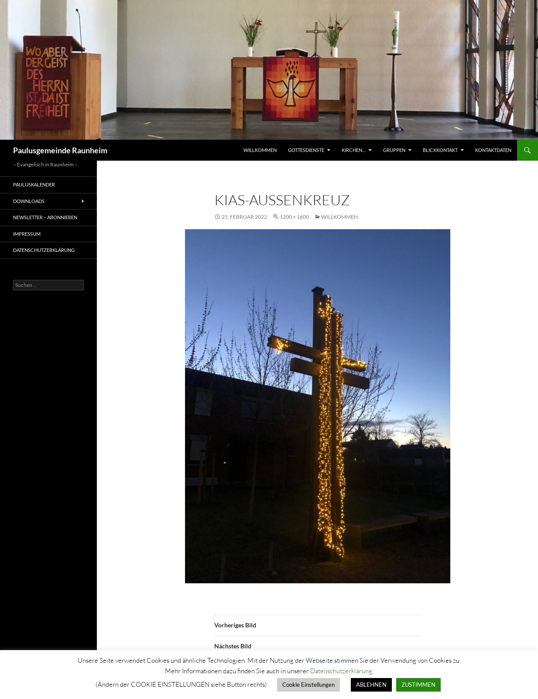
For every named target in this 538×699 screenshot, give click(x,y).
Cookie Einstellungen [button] (308, 684)
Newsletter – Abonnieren (45, 217)
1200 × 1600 (294, 216)
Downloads (29, 201)
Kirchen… (354, 150)
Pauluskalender (34, 184)
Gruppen (394, 150)
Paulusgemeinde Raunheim (60, 150)
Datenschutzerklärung (44, 250)
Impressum (27, 234)
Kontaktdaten (493, 150)
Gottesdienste (306, 150)
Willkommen (260, 150)
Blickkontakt (440, 150)
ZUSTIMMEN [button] (418, 684)
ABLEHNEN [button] (371, 684)
